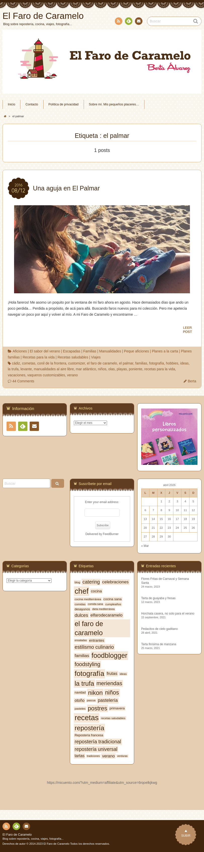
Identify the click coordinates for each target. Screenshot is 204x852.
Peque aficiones (136, 351)
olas (111, 369)
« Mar (145, 546)
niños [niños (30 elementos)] (112, 692)
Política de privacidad (63, 104)
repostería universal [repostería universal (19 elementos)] (96, 749)
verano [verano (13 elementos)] (108, 756)
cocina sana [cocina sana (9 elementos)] (113, 599)
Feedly (128, 22)
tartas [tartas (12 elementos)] (79, 756)
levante (26, 369)
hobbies (172, 363)
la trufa (13, 369)
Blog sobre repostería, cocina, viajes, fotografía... (33, 838)
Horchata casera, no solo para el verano (167, 613)
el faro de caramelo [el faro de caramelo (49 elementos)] (89, 628)
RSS (118, 22)
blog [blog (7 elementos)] (77, 582)
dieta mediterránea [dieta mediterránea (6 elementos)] (103, 609)
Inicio (11, 104)
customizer (76, 363)
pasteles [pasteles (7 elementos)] (80, 708)
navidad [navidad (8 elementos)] (80, 692)
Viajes (96, 357)
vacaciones (16, 375)
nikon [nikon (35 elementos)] (95, 692)
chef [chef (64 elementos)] (81, 591)
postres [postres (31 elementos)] (97, 708)
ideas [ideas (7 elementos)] (123, 673)
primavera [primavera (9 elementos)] (117, 708)
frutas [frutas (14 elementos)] (112, 673)
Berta (192, 381)
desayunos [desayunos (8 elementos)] (82, 609)
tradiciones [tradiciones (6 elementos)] (93, 755)
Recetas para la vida (39, 357)
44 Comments (23, 381)
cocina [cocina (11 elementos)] (96, 591)
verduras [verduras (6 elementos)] (122, 755)
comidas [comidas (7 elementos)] (80, 604)
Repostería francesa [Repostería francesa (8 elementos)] (89, 735)
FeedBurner (111, 534)
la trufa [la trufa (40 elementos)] (84, 683)
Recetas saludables (73, 357)
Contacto (138, 22)
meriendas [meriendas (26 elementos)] (109, 683)
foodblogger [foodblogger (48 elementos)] (109, 655)
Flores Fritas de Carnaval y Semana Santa (165, 580)
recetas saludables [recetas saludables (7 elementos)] (113, 718)
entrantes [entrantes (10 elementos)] (96, 640)
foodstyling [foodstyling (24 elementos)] (87, 664)
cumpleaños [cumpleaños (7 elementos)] (113, 604)
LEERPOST (187, 330)
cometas (28, 363)
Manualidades (110, 351)
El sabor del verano (45, 351)
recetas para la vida (159, 369)
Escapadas (71, 351)
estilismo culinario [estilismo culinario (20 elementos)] (94, 647)
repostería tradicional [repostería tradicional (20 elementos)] (98, 741)
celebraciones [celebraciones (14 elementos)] (115, 582)
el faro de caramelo (102, 363)
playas (122, 369)
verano (72, 375)
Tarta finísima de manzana (158, 644)
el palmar (126, 363)
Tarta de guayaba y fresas (158, 598)
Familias (89, 351)
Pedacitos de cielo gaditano (159, 629)
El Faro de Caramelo (17, 834)
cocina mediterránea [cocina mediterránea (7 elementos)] (88, 599)
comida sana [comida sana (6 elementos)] (95, 603)
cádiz (16, 363)
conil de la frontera (51, 363)
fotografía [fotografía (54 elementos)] (89, 673)
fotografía (156, 363)
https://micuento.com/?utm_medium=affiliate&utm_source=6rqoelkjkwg (102, 783)
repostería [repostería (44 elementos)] (89, 728)
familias (141, 363)
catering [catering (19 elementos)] (91, 582)
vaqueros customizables (46, 375)
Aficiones (20, 351)
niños (102, 369)
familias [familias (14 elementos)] (82, 655)
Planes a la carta (165, 351)
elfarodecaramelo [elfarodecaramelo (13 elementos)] (106, 615)
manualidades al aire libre (54, 369)
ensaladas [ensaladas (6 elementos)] (81, 640)
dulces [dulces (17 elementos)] (81, 615)
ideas (184, 363)
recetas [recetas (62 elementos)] (87, 718)
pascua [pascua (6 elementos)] (91, 700)
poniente (135, 369)
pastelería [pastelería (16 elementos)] (108, 700)
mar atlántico (86, 369)
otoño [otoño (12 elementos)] (79, 700)
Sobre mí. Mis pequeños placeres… (114, 104)
